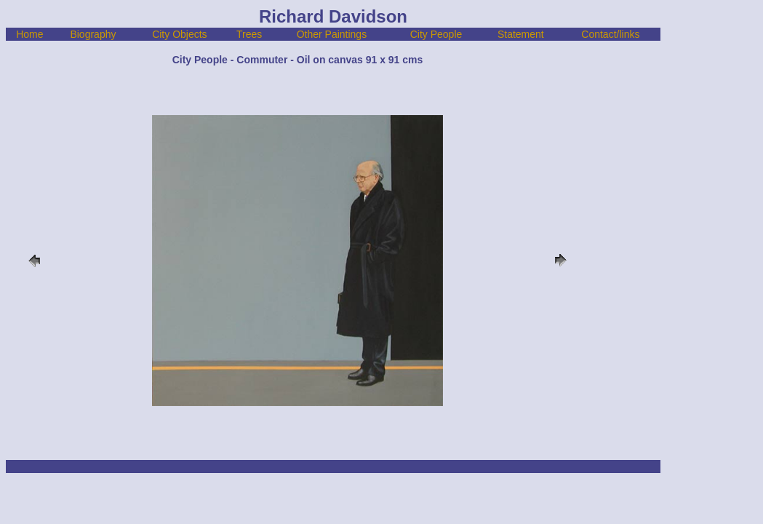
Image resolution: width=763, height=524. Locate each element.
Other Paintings (332, 34)
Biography (93, 34)
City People (436, 34)
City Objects (179, 34)
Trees (249, 34)
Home (29, 34)
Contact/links (610, 34)
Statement (521, 34)
